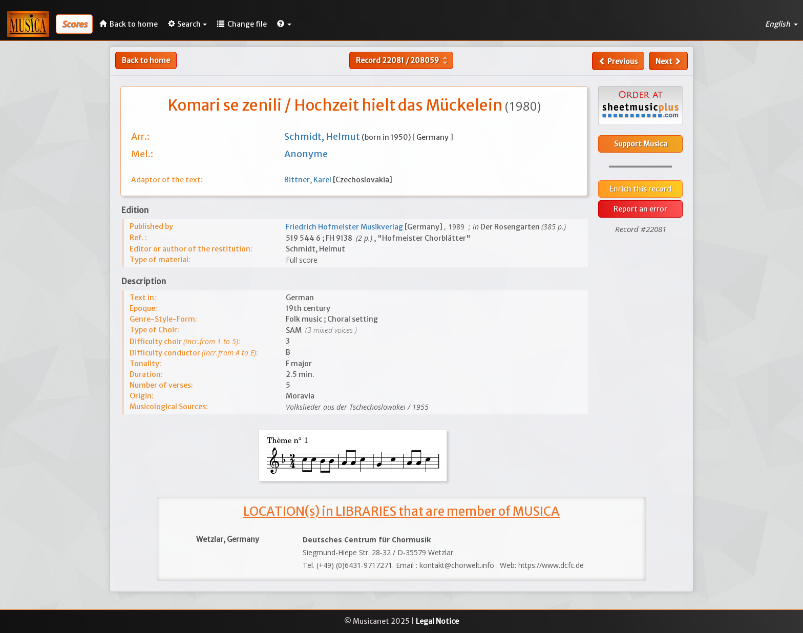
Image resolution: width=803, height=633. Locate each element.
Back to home (146, 60)
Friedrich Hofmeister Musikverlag (345, 226)
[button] (284, 24)
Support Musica (640, 144)
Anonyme (306, 154)
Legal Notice (437, 621)
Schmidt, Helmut (323, 136)
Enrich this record (640, 189)
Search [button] (187, 24)
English (781, 24)
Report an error (640, 209)
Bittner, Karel (308, 179)
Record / (403, 60)
